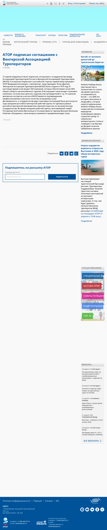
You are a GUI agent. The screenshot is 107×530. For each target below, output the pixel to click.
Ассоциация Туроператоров (12, 3)
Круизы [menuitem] (52, 35)
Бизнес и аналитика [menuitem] (20, 35)
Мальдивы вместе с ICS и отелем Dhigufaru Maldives (92, 427)
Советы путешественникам (93, 289)
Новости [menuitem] (8, 35)
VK (57, 3)
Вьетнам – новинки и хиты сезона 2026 (92, 414)
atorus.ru (49, 528)
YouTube (53, 3)
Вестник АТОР (88, 279)
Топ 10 (85, 309)
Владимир (7, 120)
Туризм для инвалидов (65, 42)
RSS (52, 494)
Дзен (49, 3)
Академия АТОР (87, 42)
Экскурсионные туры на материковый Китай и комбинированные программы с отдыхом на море (92, 369)
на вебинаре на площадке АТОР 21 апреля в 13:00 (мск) (92, 207)
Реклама (44, 494)
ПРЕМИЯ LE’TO (43, 42)
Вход (72, 3)
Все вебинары (90, 434)
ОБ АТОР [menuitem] (98, 35)
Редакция (34, 494)
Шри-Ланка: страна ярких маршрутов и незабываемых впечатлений (92, 399)
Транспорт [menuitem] (41, 35)
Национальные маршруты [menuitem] (77, 35)
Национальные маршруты (93, 299)
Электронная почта (12, 172)
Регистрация (81, 3)
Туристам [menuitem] (62, 35)
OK (61, 4)
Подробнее (86, 214)
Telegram (65, 3)
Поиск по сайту (97, 3)
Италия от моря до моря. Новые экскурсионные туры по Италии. (91, 384)
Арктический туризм (23, 42)
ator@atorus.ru (21, 516)
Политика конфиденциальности (15, 494)
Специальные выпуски (92, 269)
